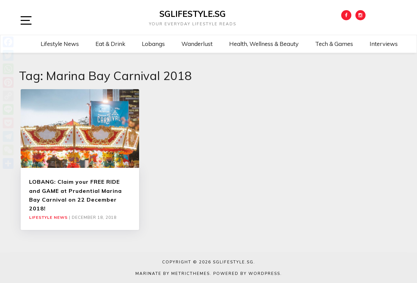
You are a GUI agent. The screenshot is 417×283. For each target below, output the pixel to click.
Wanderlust (197, 43)
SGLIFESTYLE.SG (192, 14)
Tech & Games (334, 43)
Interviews (384, 43)
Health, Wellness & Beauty (264, 43)
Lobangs (153, 43)
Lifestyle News (60, 43)
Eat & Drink (110, 43)
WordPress (264, 273)
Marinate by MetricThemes (172, 273)
